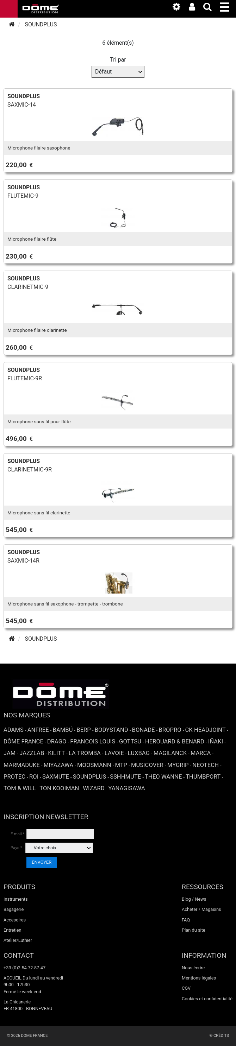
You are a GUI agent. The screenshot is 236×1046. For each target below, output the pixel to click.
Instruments (16, 899)
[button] (228, 6)
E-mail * (18, 833)
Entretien (12, 930)
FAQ (186, 920)
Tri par (118, 59)
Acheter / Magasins (201, 909)
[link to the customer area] (195, 8)
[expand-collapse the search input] (211, 8)
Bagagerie (14, 909)
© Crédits (219, 1035)
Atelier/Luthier (18, 940)
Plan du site (193, 930)
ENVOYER (41, 862)
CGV (186, 988)
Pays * (16, 847)
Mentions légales (199, 978)
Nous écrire (193, 967)
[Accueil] (12, 24)
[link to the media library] (180, 8)
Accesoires (15, 920)
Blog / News (194, 899)
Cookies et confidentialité (207, 998)
